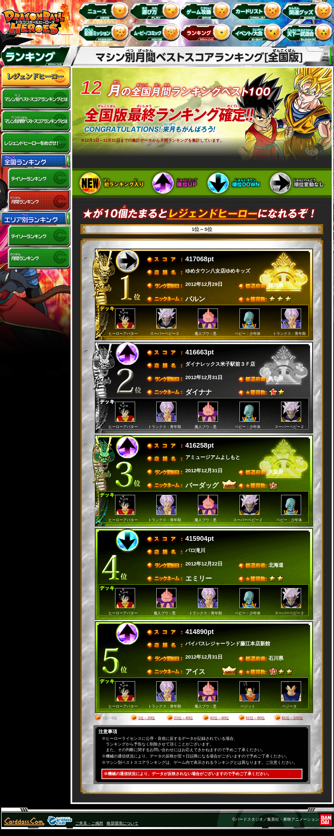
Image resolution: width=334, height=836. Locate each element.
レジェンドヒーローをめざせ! (36, 143)
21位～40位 (183, 718)
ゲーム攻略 (207, 10)
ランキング (207, 32)
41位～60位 (219, 718)
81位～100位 (292, 718)
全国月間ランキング (36, 201)
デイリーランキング (36, 179)
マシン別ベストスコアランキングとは (36, 99)
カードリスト (258, 10)
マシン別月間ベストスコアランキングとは (36, 121)
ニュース (105, 10)
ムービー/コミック (156, 32)
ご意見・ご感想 (89, 823)
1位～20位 (146, 718)
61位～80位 (255, 718)
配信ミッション (105, 32)
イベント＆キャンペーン (258, 32)
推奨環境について (122, 823)
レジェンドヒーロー (36, 77)
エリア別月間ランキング (36, 258)
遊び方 (156, 10)
